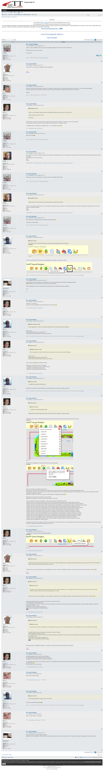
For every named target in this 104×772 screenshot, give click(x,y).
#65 (26, 378)
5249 (7, 290)
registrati (46, 22)
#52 (26, 65)
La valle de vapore (57, 212)
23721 (7, 247)
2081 (7, 114)
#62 (26, 301)
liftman (31, 65)
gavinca (4, 112)
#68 (26, 555)
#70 (26, 617)
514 (7, 95)
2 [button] (93, 39)
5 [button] (98, 39)
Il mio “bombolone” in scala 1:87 (67, 212)
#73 (26, 692)
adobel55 (31, 153)
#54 (26, 105)
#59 (26, 217)
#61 (26, 280)
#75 (26, 732)
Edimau (4, 93)
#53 (26, 86)
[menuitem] (12, 12)
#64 (26, 342)
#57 (26, 175)
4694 (7, 682)
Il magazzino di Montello (37, 212)
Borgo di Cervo (40, 128)
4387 (7, 55)
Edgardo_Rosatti (6, 288)
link (59, 24)
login (42, 22)
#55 (26, 133)
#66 (26, 399)
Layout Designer (52, 38)
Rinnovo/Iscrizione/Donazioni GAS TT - (52, 28)
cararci (4, 680)
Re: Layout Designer (32, 44)
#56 (26, 153)
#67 (26, 531)
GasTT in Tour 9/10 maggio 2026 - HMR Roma (52, 34)
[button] (90, 40)
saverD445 (4, 52)
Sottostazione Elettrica (33, 128)
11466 (7, 163)
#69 (26, 578)
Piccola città (45, 212)
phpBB (48, 767)
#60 (26, 237)
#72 (26, 673)
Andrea (4, 245)
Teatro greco (38, 679)
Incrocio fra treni (50, 212)
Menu (5, 10)
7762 (7, 74)
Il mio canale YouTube (44, 57)
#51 (26, 45)
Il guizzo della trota (32, 679)
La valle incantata (81, 275)
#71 (26, 654)
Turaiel (55, 766)
